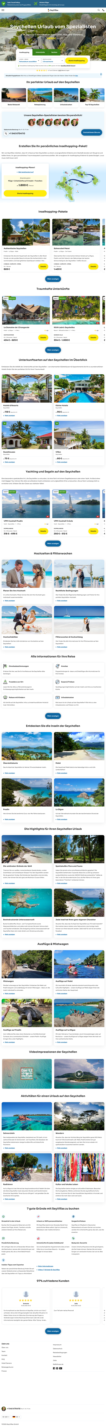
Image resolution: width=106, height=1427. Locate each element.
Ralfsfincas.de (58, 1364)
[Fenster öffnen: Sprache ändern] (99, 10)
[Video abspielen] (47, 323)
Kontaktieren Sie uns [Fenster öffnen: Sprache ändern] (91, 132)
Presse (4, 1371)
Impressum (57, 1345)
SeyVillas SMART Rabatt (68, 65)
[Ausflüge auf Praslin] (27, 1022)
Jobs (55, 1360)
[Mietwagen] (27, 973)
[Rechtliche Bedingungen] (79, 582)
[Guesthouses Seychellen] (27, 443)
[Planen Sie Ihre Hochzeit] (27, 582)
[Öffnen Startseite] (53, 10)
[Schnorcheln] (27, 1126)
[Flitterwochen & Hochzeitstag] (79, 628)
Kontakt (4, 1355)
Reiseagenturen (7, 1367)
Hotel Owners (7, 1363)
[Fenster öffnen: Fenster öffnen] (103, 10)
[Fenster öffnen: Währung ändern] (6, 1417)
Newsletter (57, 1356)
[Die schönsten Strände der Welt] (27, 861)
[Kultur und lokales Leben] (79, 1177)
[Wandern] (79, 1126)
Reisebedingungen (60, 1352)
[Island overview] (27, 754)
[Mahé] (79, 754)
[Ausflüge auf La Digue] (79, 1022)
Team (3, 1351)
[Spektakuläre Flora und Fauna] (79, 861)
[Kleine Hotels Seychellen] (79, 396)
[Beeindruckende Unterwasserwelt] (27, 913)
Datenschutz (57, 1349)
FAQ (3, 1359)
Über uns (5, 1347)
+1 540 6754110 (13, 1409)
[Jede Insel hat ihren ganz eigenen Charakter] (79, 913)
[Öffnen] (2, 10)
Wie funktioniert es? (26, 172)
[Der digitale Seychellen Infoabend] (53, 4)
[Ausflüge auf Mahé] (79, 973)
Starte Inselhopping (25, 193)
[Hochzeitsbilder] (27, 628)
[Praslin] (27, 800)
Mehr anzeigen (53, 279)
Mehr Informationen (45, 1266)
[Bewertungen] (53, 70)
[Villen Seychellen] (79, 443)
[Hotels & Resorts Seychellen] (27, 396)
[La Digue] (79, 800)
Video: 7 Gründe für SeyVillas (49, 1270)
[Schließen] (8, 10)
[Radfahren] (27, 1177)
